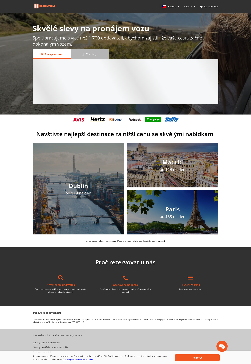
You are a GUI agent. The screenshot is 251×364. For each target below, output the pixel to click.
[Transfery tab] (90, 54)
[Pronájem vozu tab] (52, 54)
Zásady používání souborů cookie (78, 359)
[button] (171, 6)
